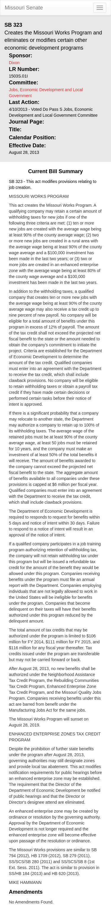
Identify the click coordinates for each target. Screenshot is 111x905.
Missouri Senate (24, 8)
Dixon (14, 62)
